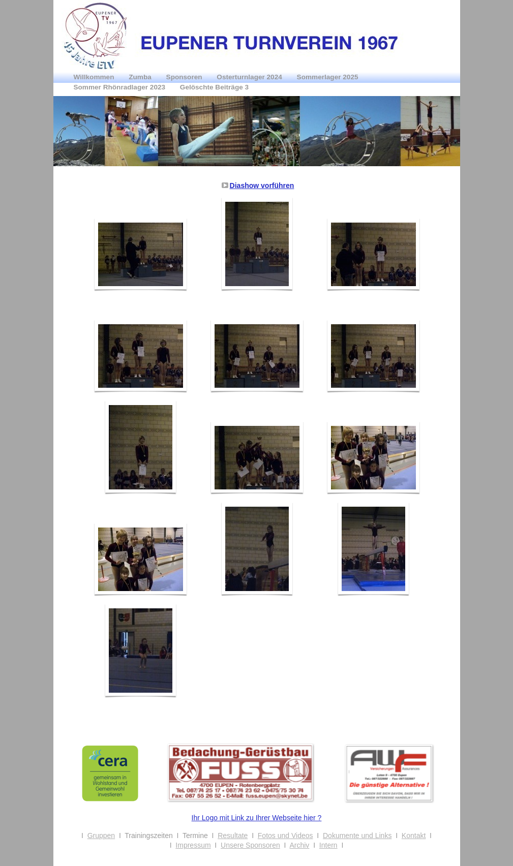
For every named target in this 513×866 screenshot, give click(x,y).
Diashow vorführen (262, 185)
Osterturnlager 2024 (250, 77)
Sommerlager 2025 (327, 77)
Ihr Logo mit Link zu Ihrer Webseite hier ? (257, 818)
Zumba (141, 77)
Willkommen (95, 77)
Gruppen (101, 835)
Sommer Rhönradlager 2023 (120, 87)
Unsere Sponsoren (250, 845)
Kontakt (414, 835)
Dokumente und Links (357, 835)
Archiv (299, 845)
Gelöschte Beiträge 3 (214, 87)
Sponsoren (185, 77)
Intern (328, 845)
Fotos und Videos (285, 835)
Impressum (192, 845)
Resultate (233, 835)
